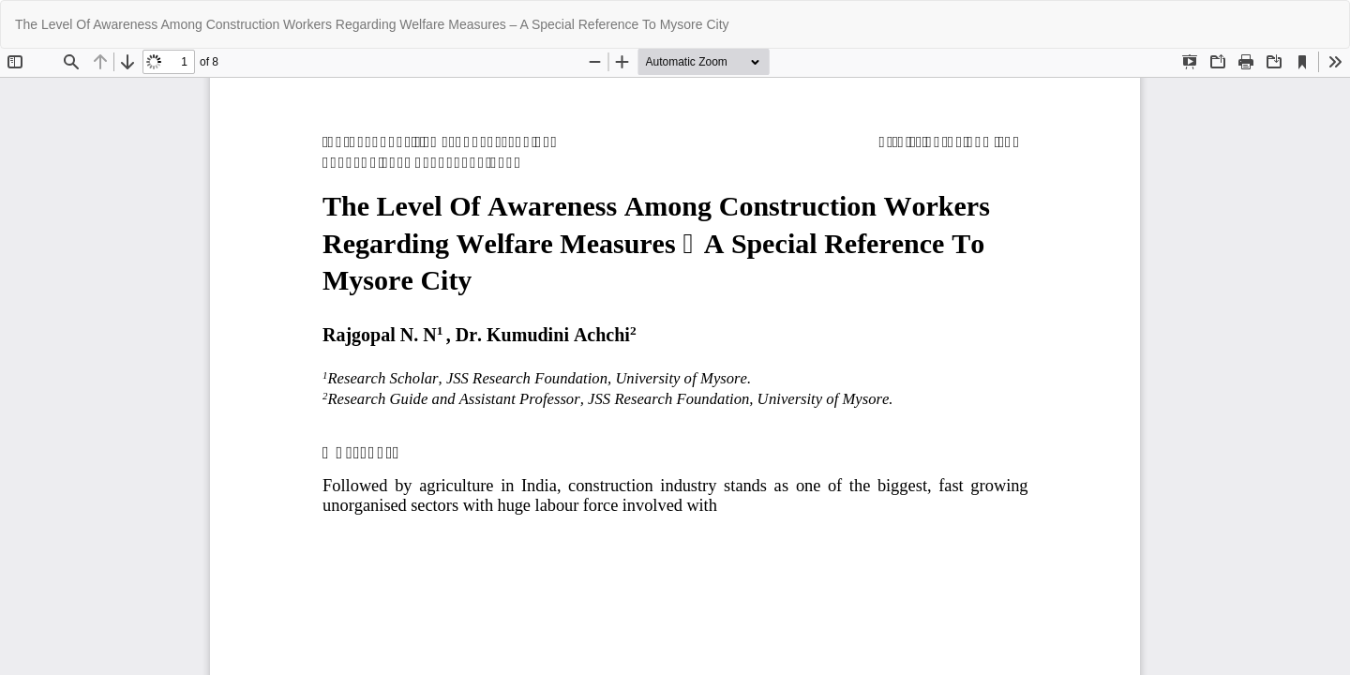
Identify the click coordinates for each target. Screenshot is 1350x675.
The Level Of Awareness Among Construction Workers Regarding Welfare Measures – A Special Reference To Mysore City (372, 24)
